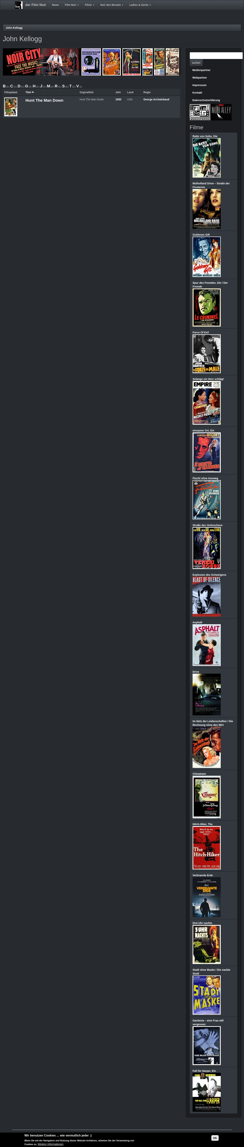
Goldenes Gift (201, 234)
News (55, 4)
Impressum (199, 85)
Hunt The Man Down (44, 100)
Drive (196, 671)
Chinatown (199, 773)
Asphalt (197, 622)
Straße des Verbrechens (208, 525)
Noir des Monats (112, 4)
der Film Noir (35, 5)
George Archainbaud (156, 99)
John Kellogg (14, 27)
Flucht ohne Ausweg (205, 478)
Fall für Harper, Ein (204, 1070)
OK (215, 1137)
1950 (118, 99)
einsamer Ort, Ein (203, 430)
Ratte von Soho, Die (205, 136)
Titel (30, 92)
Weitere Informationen (50, 1144)
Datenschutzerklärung (206, 100)
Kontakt (197, 92)
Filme (89, 4)
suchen (196, 62)
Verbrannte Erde (203, 875)
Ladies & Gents (140, 4)
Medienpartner (201, 70)
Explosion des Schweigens (209, 574)
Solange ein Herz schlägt (208, 379)
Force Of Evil (201, 332)
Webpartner (199, 77)
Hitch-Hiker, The (203, 824)
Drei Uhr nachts (202, 923)
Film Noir (72, 4)
